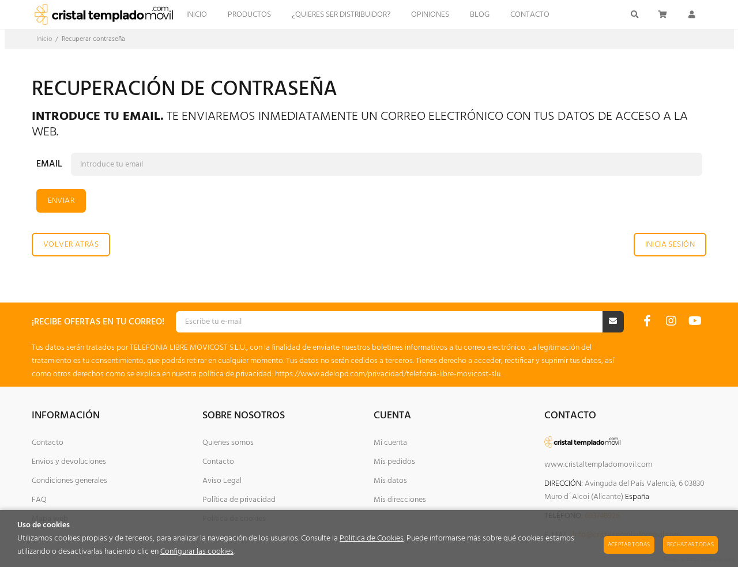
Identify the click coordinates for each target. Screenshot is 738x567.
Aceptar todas (629, 544)
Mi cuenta (390, 442)
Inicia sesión (670, 244)
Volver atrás (71, 244)
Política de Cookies (372, 538)
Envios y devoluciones (69, 461)
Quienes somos (228, 442)
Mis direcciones (400, 499)
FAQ (39, 499)
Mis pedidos (394, 461)
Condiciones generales (69, 480)
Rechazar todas (690, 544)
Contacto (47, 442)
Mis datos (390, 480)
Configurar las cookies (197, 551)
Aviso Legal (222, 480)
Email (49, 164)
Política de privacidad (239, 499)
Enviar (61, 200)
